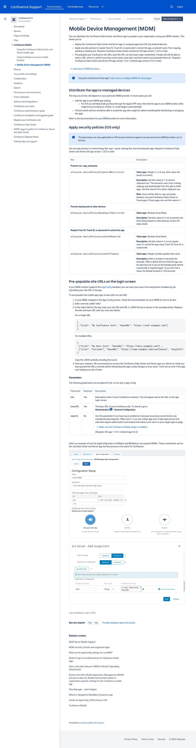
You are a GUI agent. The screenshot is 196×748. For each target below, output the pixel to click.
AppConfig (106, 287)
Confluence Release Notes (26, 137)
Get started (19, 26)
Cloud (157, 19)
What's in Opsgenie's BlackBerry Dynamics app (91, 695)
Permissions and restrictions (27, 92)
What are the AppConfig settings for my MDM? (91, 652)
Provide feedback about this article (118, 623)
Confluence (83, 723)
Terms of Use (147, 739)
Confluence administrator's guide (29, 111)
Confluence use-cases (24, 106)
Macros (17, 69)
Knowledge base (75, 7)
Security (161, 739)
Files (16, 40)
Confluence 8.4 (25, 18)
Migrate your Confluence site (27, 120)
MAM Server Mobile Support (82, 642)
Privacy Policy (130, 739)
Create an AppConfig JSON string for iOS (88, 700)
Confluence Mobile (23, 45)
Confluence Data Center (25, 124)
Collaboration (20, 78)
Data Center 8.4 (172, 18)
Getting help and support (25, 141)
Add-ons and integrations (25, 101)
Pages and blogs (21, 35)
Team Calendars (21, 97)
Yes (90, 623)
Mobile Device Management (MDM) (33, 65)
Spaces (17, 31)
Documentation (54, 7)
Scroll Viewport (98, 723)
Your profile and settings (25, 74)
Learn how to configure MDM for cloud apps (130, 78)
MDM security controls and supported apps (89, 647)
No (96, 623)
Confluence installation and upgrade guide (33, 115)
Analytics (18, 83)
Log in (180, 7)
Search (171, 6)
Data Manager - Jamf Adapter (83, 689)
